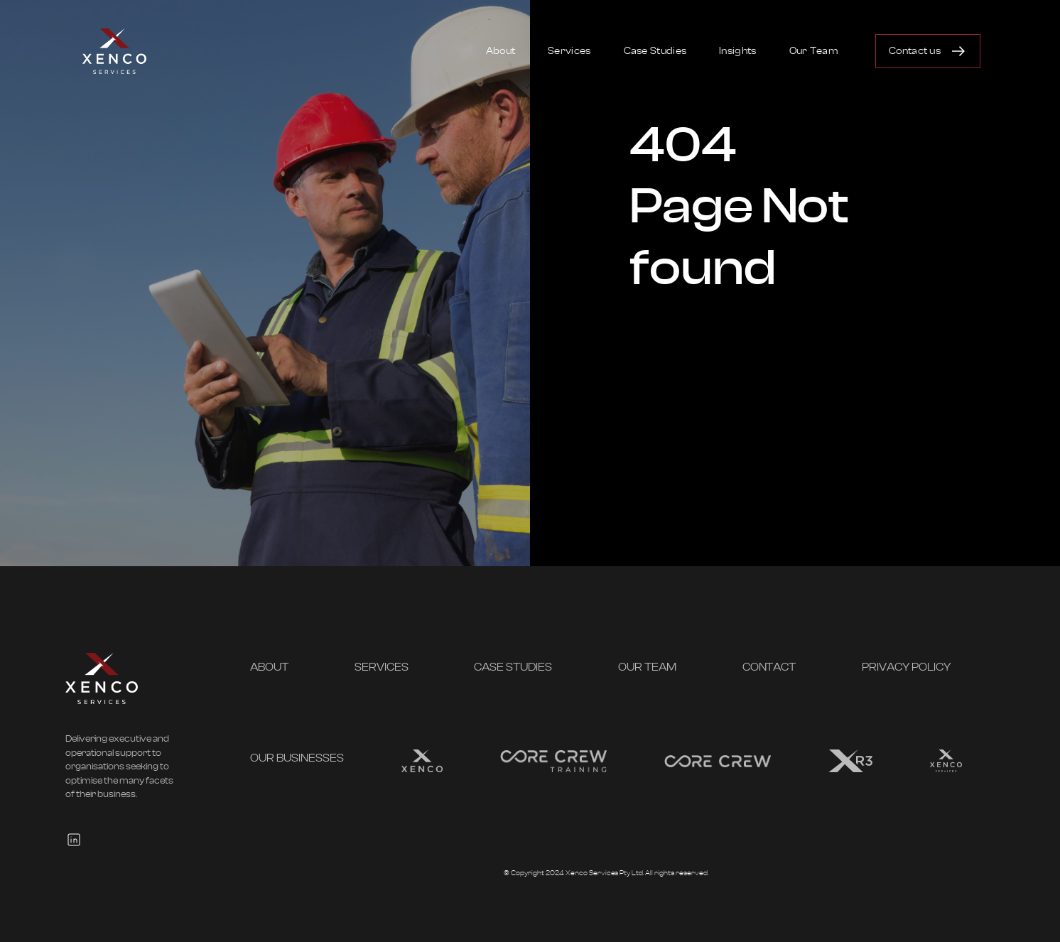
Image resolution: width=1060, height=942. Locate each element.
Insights (737, 51)
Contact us (915, 51)
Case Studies (655, 51)
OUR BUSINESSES (297, 758)
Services (569, 51)
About (501, 51)
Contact (769, 667)
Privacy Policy (906, 667)
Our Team (813, 51)
